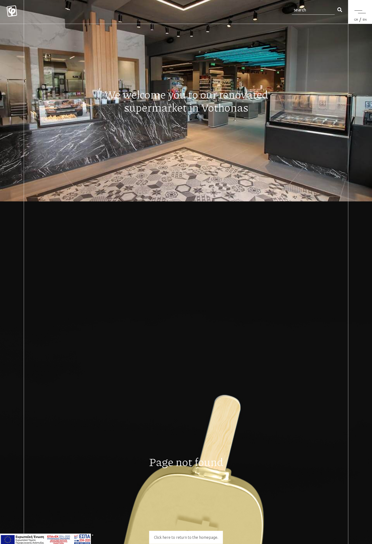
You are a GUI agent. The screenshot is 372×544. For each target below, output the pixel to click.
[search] (340, 10)
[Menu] (360, 11)
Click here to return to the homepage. (186, 537)
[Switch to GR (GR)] (356, 20)
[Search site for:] (313, 10)
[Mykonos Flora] (12, 11)
